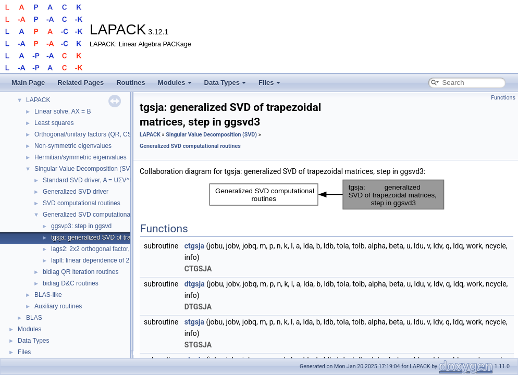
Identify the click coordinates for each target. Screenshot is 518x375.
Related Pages (80, 82)
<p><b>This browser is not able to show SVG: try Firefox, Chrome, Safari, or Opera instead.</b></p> (327, 194)
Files (269, 82)
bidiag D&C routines (70, 283)
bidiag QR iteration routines (80, 272)
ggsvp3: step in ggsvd (81, 226)
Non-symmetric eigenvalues (73, 145)
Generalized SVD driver (75, 191)
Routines (130, 82)
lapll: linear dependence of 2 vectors (101, 260)
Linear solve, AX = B (62, 111)
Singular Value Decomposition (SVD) (85, 168)
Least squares (53, 123)
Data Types (225, 82)
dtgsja (194, 284)
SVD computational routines (81, 203)
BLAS (34, 317)
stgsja (194, 322)
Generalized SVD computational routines (99, 214)
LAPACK (38, 100)
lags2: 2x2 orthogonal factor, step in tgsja (108, 249)
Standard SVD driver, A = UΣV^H (88, 180)
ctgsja (194, 246)
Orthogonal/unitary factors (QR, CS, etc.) (90, 134)
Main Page (28, 82)
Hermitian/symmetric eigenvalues (80, 157)
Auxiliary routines (58, 306)
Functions (503, 97)
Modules (175, 82)
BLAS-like (48, 294)
